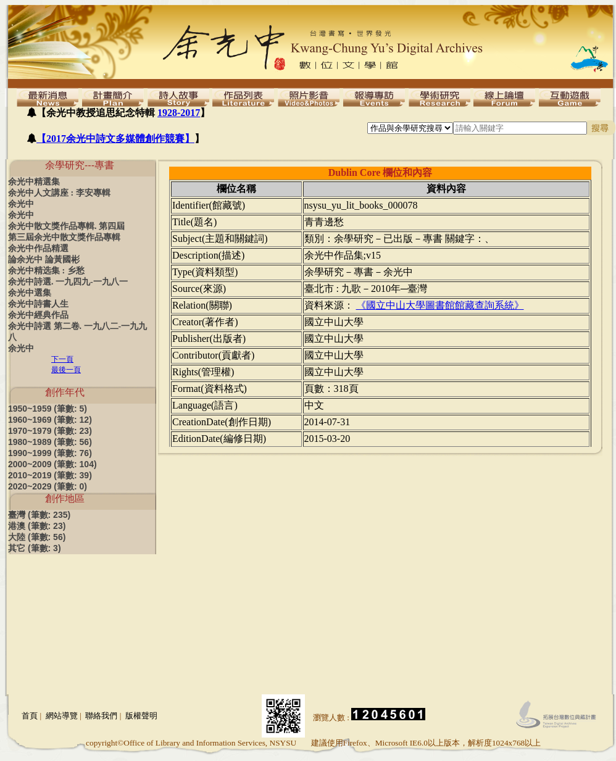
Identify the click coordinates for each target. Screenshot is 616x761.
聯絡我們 (101, 715)
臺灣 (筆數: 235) (39, 515)
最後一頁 (66, 369)
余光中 (21, 204)
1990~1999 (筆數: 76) (50, 453)
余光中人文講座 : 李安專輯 (59, 193)
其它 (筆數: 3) (34, 548)
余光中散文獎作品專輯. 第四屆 (66, 226)
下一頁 (62, 359)
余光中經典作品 (38, 315)
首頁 (30, 715)
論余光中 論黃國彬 (44, 259)
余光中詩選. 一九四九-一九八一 (68, 281)
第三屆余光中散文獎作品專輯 (64, 237)
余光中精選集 (34, 181)
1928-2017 (178, 112)
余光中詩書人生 (38, 304)
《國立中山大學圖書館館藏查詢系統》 (440, 305)
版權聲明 (141, 715)
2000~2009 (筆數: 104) (52, 464)
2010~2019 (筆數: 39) (50, 475)
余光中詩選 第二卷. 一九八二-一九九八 (77, 332)
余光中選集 (29, 292)
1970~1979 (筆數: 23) (50, 431)
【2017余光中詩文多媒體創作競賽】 (115, 138)
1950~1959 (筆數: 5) (47, 409)
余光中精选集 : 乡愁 (46, 270)
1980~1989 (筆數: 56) (50, 442)
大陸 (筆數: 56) (36, 537)
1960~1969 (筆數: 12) (50, 420)
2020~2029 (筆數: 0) (47, 486)
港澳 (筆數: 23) (36, 526)
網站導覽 (62, 715)
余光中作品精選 (38, 248)
